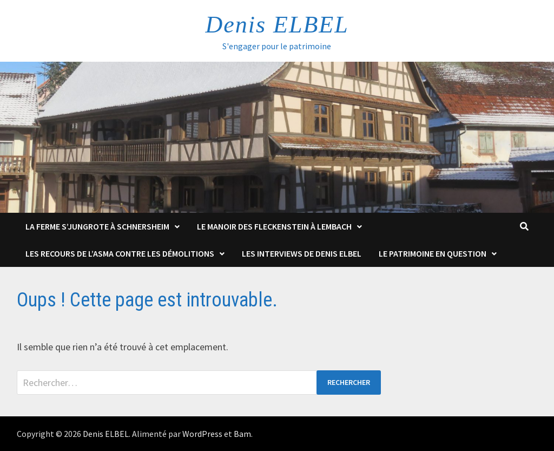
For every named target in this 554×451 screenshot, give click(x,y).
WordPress (202, 433)
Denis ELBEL (276, 24)
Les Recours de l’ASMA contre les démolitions (119, 253)
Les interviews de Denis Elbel (301, 253)
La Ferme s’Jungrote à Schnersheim (97, 226)
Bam (242, 433)
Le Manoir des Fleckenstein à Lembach (274, 226)
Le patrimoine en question (432, 253)
